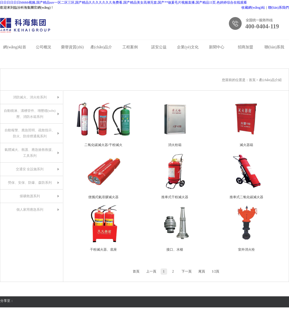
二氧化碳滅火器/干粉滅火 (103, 145)
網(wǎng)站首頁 (14, 48)
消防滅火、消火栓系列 (30, 97)
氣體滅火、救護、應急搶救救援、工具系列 (30, 153)
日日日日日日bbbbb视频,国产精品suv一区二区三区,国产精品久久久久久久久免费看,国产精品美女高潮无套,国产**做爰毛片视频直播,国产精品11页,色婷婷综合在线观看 (123, 2)
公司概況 (43, 47)
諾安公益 (159, 47)
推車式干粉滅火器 (174, 197)
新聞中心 (216, 47)
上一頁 (151, 271)
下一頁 (187, 271)
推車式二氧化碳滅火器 (246, 197)
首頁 (253, 80)
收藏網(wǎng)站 (253, 7)
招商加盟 (245, 47)
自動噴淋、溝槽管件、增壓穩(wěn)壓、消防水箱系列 (30, 114)
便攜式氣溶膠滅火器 (103, 197)
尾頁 (201, 271)
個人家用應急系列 (29, 209)
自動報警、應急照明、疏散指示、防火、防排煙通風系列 (30, 133)
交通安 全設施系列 (30, 169)
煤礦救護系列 (30, 196)
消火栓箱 (175, 145)
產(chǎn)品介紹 (101, 48)
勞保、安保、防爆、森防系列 (30, 182)
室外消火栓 (246, 249)
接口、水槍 (174, 249)
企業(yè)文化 (188, 47)
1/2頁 (216, 271)
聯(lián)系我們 (278, 7)
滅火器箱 (246, 145)
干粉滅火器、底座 (103, 249)
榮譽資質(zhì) (72, 47)
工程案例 (130, 47)
